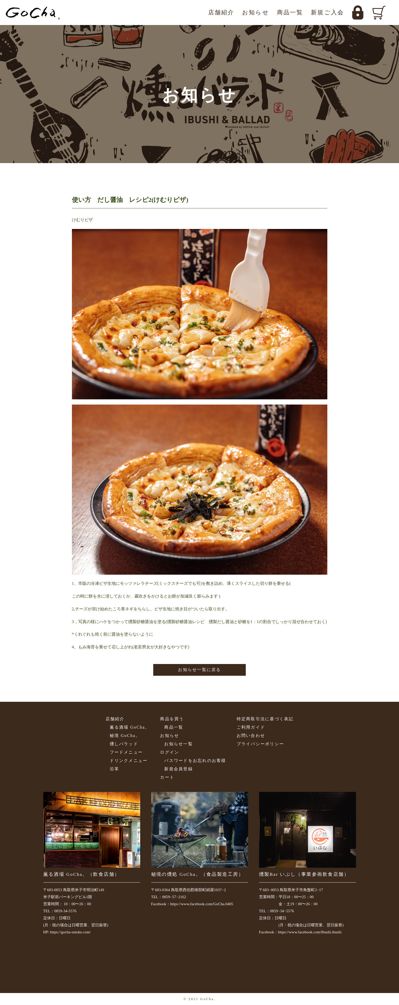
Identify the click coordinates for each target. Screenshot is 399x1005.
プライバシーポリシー (260, 744)
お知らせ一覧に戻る (199, 669)
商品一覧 (290, 12)
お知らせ (255, 12)
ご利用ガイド (251, 727)
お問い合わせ (251, 735)
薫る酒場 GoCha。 (130, 727)
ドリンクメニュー (129, 760)
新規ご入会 (327, 12)
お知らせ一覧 (178, 744)
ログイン (169, 752)
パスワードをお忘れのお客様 (195, 760)
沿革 (114, 769)
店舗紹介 (221, 12)
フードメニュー (126, 752)
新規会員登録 (178, 769)
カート (167, 777)
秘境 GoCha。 (125, 735)
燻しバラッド (124, 744)
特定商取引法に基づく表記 (265, 719)
